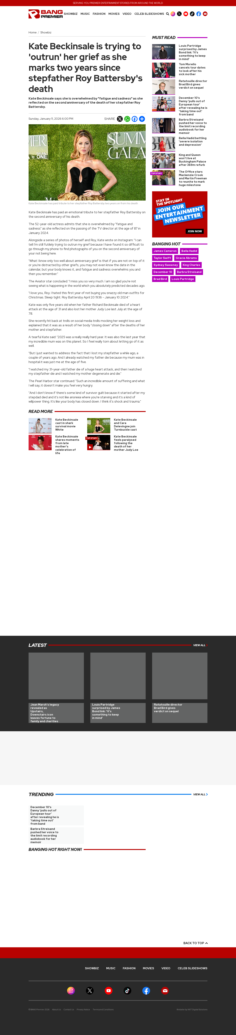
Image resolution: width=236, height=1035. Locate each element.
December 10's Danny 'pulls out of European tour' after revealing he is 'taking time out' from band (193, 106)
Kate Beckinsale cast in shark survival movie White (66, 425)
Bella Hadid (189, 251)
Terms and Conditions (103, 1009)
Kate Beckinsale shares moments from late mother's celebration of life (67, 445)
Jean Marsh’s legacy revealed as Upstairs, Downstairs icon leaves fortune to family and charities (44, 713)
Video (127, 14)
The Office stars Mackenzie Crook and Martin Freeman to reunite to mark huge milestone (193, 178)
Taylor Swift (162, 258)
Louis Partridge (183, 279)
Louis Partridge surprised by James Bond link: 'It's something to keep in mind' (193, 52)
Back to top (195, 943)
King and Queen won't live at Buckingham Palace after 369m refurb (192, 160)
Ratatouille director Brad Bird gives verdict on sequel (193, 84)
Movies (114, 14)
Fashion (99, 14)
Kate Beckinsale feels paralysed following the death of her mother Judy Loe (126, 443)
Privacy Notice (83, 1009)
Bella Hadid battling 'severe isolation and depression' (192, 141)
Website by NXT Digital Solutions (192, 1009)
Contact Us (69, 1009)
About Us (56, 1009)
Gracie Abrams (186, 258)
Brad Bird (160, 279)
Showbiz (71, 14)
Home (33, 32)
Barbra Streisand (189, 272)
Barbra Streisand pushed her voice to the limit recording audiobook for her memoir (193, 126)
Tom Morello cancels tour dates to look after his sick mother (192, 69)
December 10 (163, 272)
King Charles (191, 265)
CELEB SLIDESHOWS (149, 14)
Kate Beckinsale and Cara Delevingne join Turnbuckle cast (125, 425)
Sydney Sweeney (166, 265)
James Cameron (165, 251)
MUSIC (85, 14)
